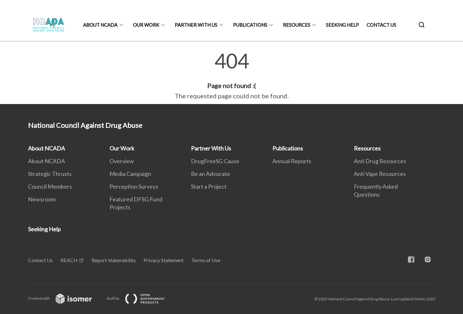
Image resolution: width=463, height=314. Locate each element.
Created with (65, 298)
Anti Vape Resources (380, 173)
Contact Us (381, 25)
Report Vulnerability (114, 260)
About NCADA (100, 25)
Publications (250, 25)
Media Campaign (130, 173)
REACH (69, 260)
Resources (296, 25)
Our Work (146, 25)
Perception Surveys (133, 186)
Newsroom (42, 199)
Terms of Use (205, 260)
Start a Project (209, 186)
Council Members (50, 186)
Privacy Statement (164, 260)
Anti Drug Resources (380, 160)
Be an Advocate (210, 173)
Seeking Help (342, 25)
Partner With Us (196, 25)
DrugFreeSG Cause (215, 160)
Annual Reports (291, 160)
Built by (141, 298)
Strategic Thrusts (50, 173)
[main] (231, 76)
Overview (121, 160)
